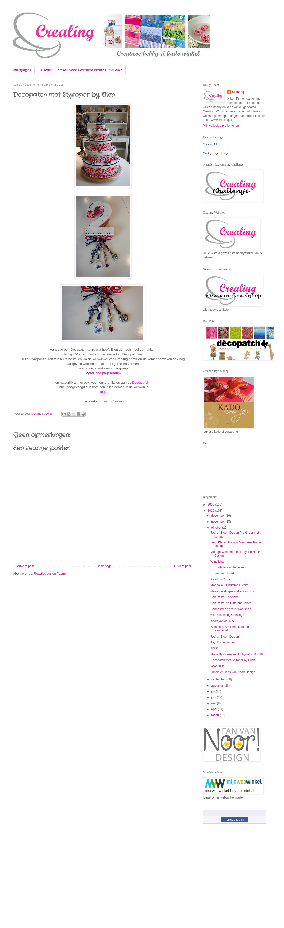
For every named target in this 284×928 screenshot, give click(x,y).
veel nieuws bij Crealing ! (227, 615)
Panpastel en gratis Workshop (230, 609)
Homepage (104, 566)
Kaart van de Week (223, 621)
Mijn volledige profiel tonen (221, 125)
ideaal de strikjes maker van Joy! (232, 591)
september (218, 679)
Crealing (238, 92)
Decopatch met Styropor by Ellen (232, 660)
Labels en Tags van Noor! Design (232, 672)
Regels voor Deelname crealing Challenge (90, 70)
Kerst (214, 648)
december (218, 515)
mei (214, 703)
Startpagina (22, 70)
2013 (211, 504)
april (214, 709)
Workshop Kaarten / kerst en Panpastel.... (229, 628)
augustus (217, 685)
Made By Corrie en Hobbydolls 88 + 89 (236, 654)
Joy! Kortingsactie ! (223, 642)
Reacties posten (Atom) (50, 573)
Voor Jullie (217, 666)
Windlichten (218, 561)
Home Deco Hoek (222, 573)
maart (215, 715)
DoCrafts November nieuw (228, 567)
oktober (216, 527)
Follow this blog (234, 819)
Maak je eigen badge (216, 153)
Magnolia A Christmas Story (229, 585)
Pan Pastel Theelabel (224, 597)
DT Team (45, 70)
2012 (211, 510)
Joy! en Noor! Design (224, 636)
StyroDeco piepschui (101, 373)
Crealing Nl (210, 144)
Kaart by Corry (220, 579)
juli (213, 691)
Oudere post (182, 566)
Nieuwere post (24, 566)
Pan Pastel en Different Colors (230, 603)
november (218, 521)
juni (214, 697)
